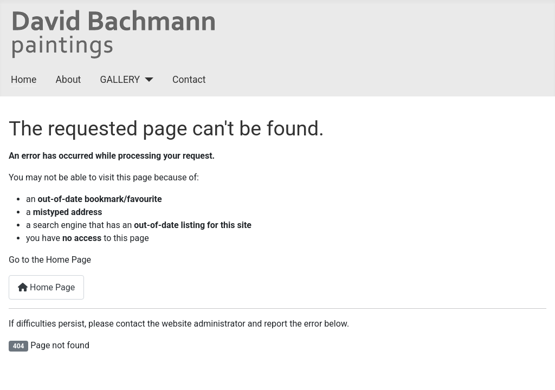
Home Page (46, 287)
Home (23, 79)
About (68, 79)
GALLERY (120, 79)
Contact (189, 79)
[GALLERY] (146, 80)
